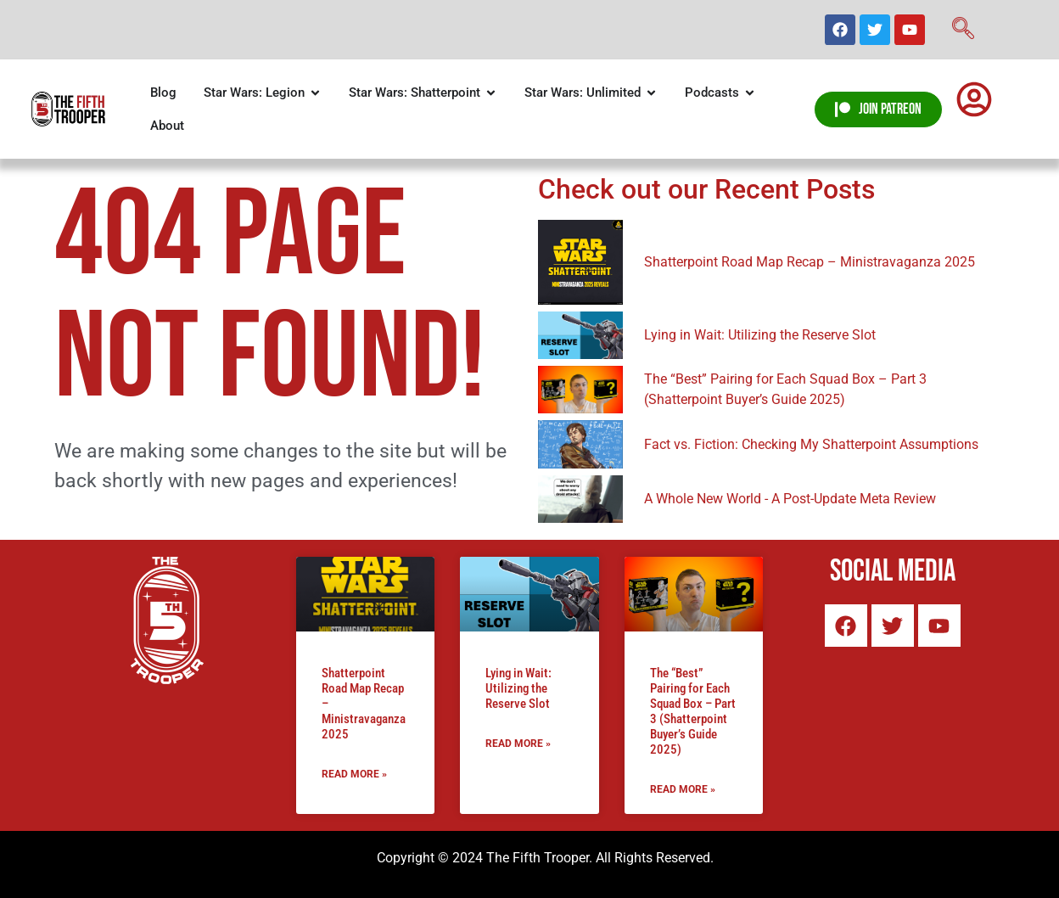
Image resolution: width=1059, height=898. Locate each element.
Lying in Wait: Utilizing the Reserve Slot (518, 688)
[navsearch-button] (963, 30)
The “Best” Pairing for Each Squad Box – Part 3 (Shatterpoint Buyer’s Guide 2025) (693, 711)
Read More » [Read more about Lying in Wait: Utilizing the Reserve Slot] (518, 743)
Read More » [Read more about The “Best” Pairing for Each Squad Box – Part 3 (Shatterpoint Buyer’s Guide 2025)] (682, 789)
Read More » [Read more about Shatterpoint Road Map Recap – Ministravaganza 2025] (354, 774)
